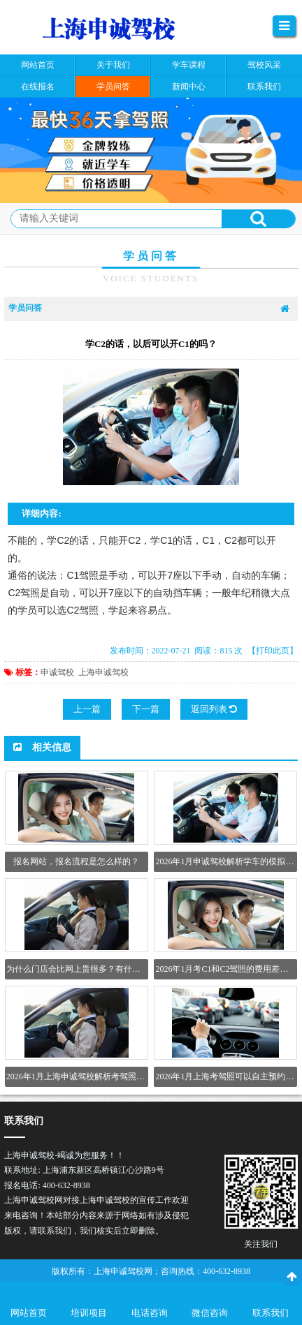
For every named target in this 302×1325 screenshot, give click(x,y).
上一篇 (87, 709)
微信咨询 (210, 1313)
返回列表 (214, 709)
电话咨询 (149, 1313)
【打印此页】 (272, 651)
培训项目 (89, 1313)
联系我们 (270, 1313)
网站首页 (28, 1313)
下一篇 (145, 709)
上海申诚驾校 (103, 672)
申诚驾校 (57, 672)
